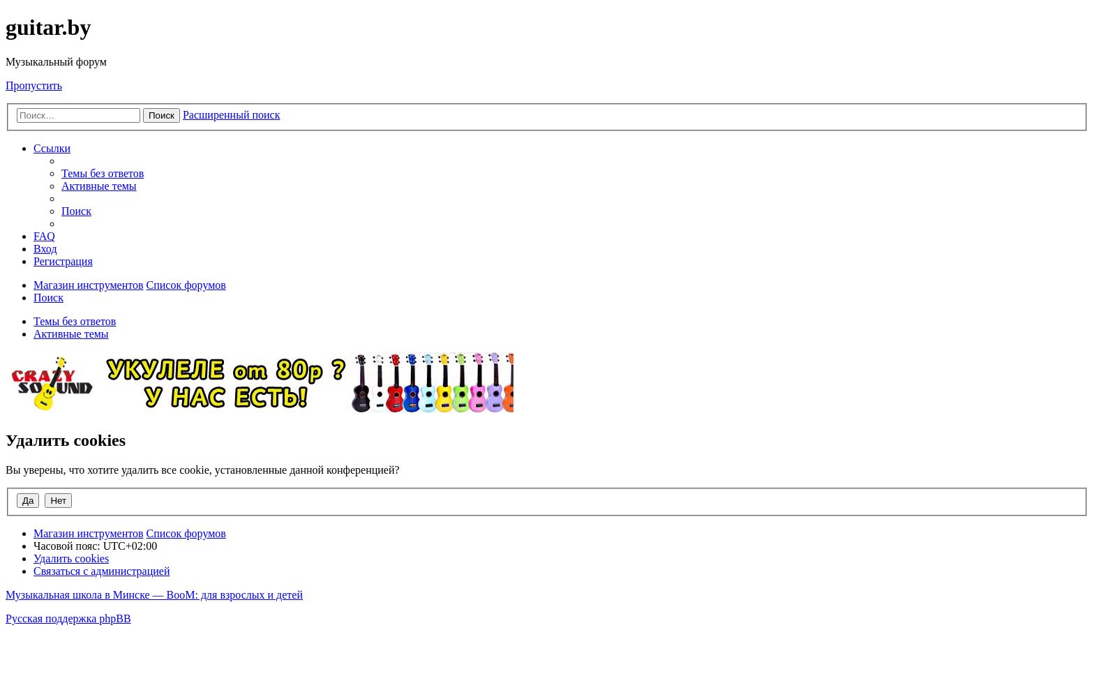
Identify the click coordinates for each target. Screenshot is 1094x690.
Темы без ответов (74, 321)
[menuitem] (102, 173)
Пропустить (34, 85)
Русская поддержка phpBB (68, 618)
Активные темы (71, 334)
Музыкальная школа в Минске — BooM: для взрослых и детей (154, 595)
